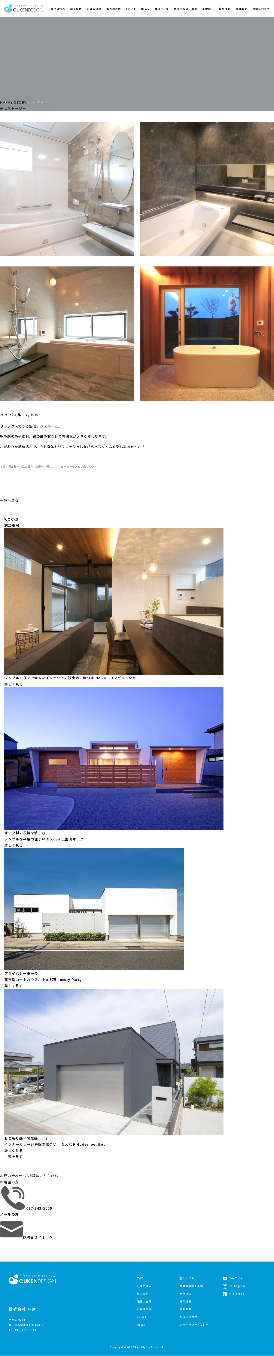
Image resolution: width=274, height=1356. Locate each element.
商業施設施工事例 (185, 8)
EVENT (131, 8)
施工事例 (76, 8)
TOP (140, 1278)
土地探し (208, 8)
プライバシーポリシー (194, 1324)
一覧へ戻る (9, 500)
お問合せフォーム (26, 1236)
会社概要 (241, 8)
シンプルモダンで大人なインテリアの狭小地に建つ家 (70, 677)
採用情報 (225, 8)
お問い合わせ (261, 8)
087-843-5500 (26, 1208)
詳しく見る (13, 683)
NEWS (145, 8)
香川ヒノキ (162, 8)
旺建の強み (58, 8)
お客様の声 (114, 8)
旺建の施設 (94, 8)
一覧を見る (13, 1156)
